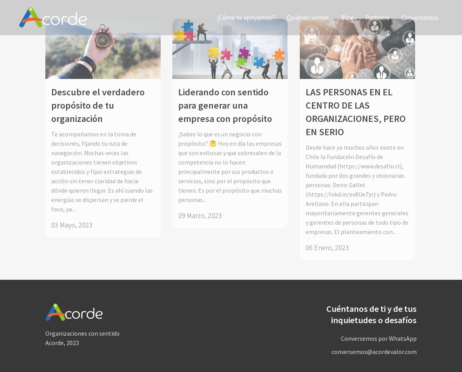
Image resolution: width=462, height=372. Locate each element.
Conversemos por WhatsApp (379, 338)
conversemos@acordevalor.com (374, 352)
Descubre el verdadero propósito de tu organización (98, 105)
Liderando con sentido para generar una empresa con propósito (225, 105)
